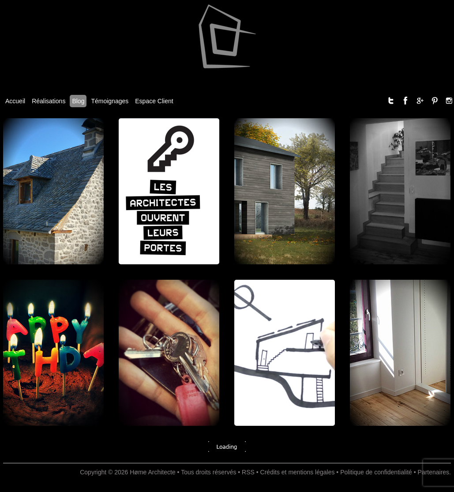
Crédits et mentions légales (297, 472)
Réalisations (48, 101)
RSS (248, 472)
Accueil (15, 101)
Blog (78, 101)
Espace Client (154, 101)
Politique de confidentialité (376, 472)
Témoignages (109, 101)
